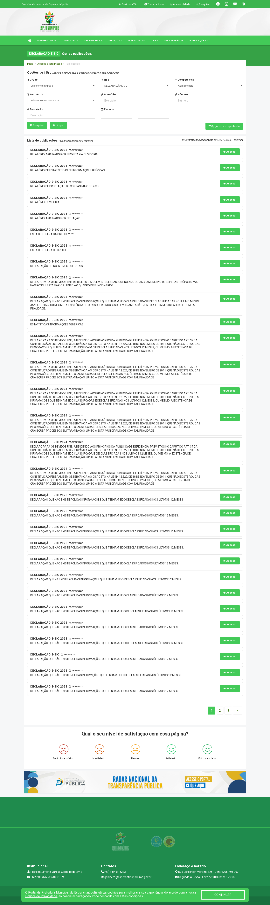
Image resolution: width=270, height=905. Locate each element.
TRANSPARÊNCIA (174, 40)
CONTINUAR (223, 895)
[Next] (228, 709)
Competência (184, 79)
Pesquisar (37, 125)
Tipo (105, 79)
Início (30, 63)
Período (107, 109)
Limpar (58, 125)
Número (181, 94)
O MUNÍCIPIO (70, 40)
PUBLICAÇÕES (199, 40)
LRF (155, 40)
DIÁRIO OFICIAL (137, 40)
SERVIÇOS (115, 40)
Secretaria (35, 94)
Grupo (32, 79)
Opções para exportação (224, 126)
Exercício (108, 94)
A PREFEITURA (46, 40)
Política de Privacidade (41, 896)
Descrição (35, 109)
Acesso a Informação (49, 63)
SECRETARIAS (93, 40)
